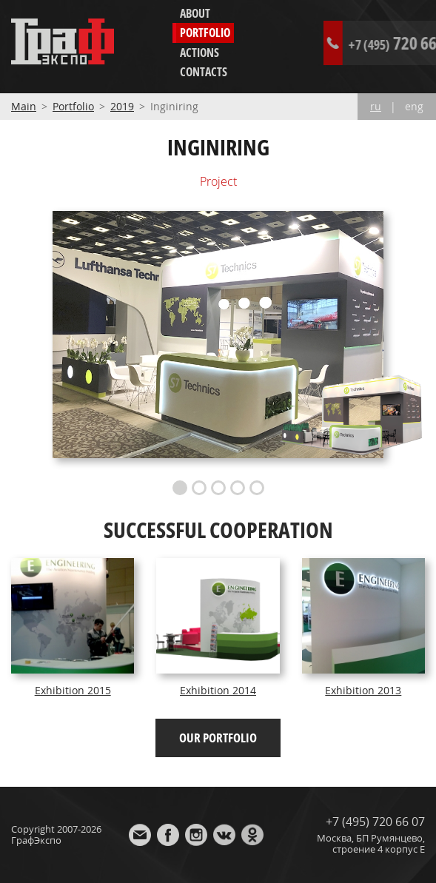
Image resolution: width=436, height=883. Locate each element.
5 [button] (256, 487)
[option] (218, 335)
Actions (199, 52)
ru (375, 107)
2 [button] (199, 487)
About (195, 13)
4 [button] (237, 487)
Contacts (203, 72)
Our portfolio (218, 737)
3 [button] (218, 487)
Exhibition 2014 (218, 690)
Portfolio (205, 32)
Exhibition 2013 (363, 690)
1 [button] (179, 487)
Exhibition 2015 (73, 690)
